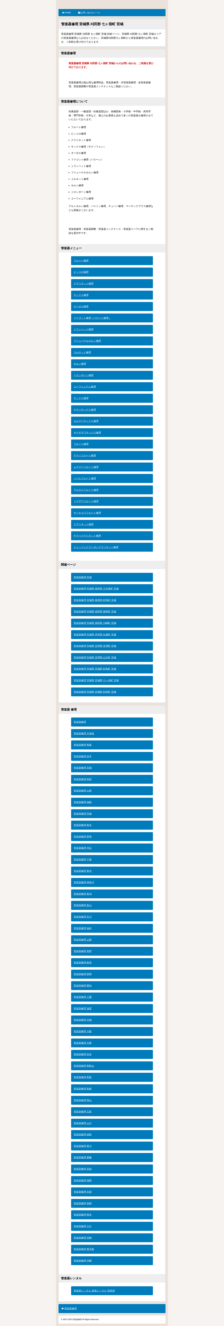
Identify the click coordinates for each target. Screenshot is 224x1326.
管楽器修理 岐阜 (83, 962)
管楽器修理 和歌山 (84, 1066)
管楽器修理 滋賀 (83, 1008)
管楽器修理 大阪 (83, 1031)
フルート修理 (81, 260)
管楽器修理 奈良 (83, 1054)
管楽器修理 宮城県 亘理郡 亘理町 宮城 (95, 646)
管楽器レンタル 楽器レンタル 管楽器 (94, 1290)
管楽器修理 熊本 (83, 1214)
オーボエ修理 (81, 306)
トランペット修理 (83, 329)
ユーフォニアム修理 (85, 386)
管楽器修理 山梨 (83, 939)
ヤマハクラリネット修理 (87, 535)
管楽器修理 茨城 (83, 813)
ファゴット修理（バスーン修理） (92, 318)
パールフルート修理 (85, 478)
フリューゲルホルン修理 (87, 341)
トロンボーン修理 (83, 375)
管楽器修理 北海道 (84, 733)
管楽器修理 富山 (83, 905)
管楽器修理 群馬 (83, 836)
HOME (66, 12)
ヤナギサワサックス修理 (87, 432)
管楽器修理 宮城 (83, 577)
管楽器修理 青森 (83, 745)
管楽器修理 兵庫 (83, 1043)
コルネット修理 (82, 352)
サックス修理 (81, 295)
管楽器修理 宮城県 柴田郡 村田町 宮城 (95, 600)
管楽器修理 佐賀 (83, 1192)
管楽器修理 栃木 (83, 825)
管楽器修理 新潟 (83, 894)
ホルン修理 (80, 363)
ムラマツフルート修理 (86, 467)
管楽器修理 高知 (83, 1169)
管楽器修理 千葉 (83, 859)
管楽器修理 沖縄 (83, 1260)
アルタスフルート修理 (86, 490)
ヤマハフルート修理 (85, 455)
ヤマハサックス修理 (85, 409)
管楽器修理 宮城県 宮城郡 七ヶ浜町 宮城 (96, 680)
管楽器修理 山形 (83, 790)
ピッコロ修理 (81, 272)
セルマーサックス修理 (86, 421)
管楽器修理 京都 (83, 1020)
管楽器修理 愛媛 (83, 1157)
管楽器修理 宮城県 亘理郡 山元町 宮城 (95, 657)
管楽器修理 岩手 (83, 756)
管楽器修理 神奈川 (84, 882)
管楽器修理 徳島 (83, 1134)
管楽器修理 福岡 (83, 1180)
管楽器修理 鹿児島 (84, 1249)
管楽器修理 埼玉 (83, 848)
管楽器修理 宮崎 (83, 1237)
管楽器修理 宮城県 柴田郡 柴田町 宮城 (95, 611)
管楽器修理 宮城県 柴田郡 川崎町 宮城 (95, 623)
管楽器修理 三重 (83, 997)
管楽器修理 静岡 (83, 974)
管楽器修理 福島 (83, 802)
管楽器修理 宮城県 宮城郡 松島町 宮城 (95, 669)
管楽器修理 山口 (83, 1123)
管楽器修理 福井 (83, 928)
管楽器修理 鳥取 (83, 1077)
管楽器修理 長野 (83, 951)
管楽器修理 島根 (83, 1088)
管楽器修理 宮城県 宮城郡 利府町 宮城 (95, 692)
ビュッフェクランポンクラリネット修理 (96, 547)
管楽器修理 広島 (83, 1111)
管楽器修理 (80, 722)
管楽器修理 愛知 (83, 985)
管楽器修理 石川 (83, 916)
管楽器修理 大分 (83, 1226)
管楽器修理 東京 (83, 871)
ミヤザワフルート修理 (86, 501)
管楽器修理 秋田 (83, 779)
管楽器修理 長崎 (83, 1203)
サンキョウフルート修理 (87, 512)
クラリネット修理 (83, 283)
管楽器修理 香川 (83, 1146)
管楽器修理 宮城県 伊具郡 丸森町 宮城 (95, 634)
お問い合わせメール (89, 12)
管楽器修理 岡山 (83, 1100)
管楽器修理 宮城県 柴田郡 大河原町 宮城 (96, 588)
